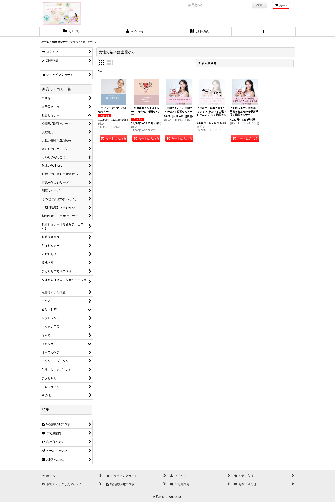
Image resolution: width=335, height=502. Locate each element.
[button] (264, 31)
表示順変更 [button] (207, 63)
